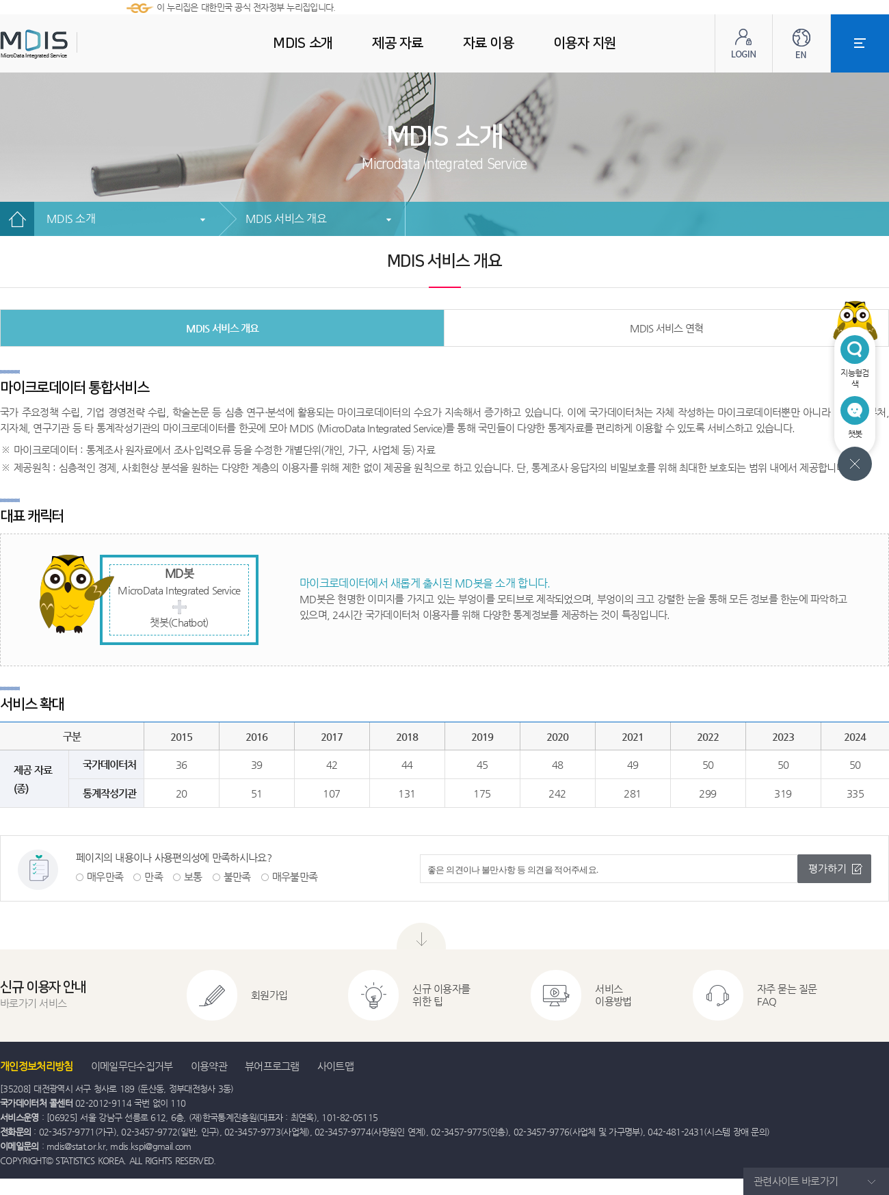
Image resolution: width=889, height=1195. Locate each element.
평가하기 (827, 868)
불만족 (237, 876)
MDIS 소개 (71, 218)
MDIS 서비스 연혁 (666, 328)
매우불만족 (295, 876)
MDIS (68, 44)
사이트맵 (335, 1066)
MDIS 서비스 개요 (286, 218)
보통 (193, 876)
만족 (153, 876)
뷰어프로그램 (272, 1066)
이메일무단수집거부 (132, 1066)
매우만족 (105, 876)
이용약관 (209, 1066)
